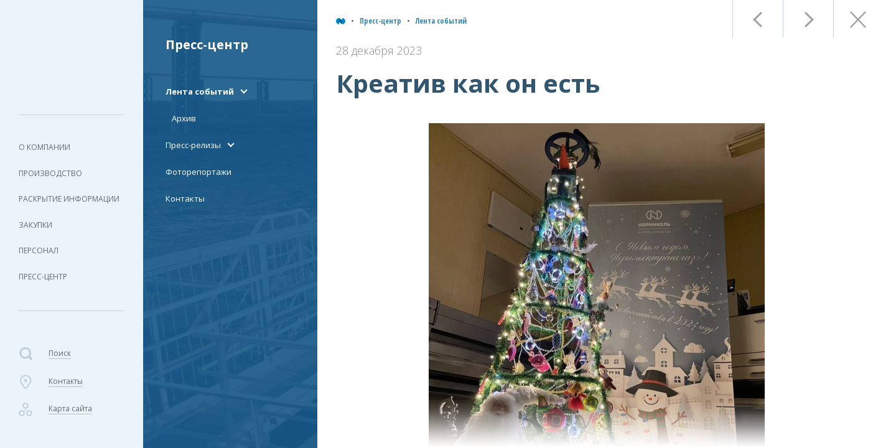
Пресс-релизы (193, 145)
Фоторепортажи (198, 171)
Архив (184, 118)
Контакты (185, 198)
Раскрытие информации (69, 199)
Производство (50, 173)
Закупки (35, 225)
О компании (44, 147)
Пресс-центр (43, 276)
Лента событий (441, 21)
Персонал (38, 250)
